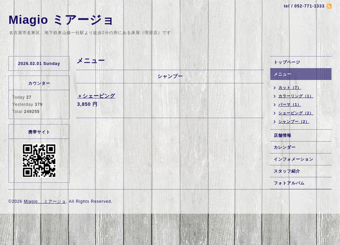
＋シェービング (96, 96)
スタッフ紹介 (287, 171)
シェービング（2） (295, 113)
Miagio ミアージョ (61, 19)
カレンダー (285, 147)
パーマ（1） (289, 104)
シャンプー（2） (293, 121)
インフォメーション (293, 159)
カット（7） (289, 87)
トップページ (287, 62)
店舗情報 (282, 135)
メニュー (282, 74)
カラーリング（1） (295, 96)
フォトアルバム (289, 183)
